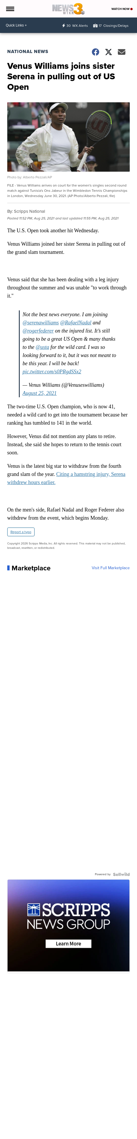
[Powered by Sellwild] (121, 874)
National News (27, 51)
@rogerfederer (38, 331)
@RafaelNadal (75, 323)
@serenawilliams (41, 323)
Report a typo (20, 532)
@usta (42, 347)
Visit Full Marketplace (111, 568)
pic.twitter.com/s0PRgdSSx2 (52, 372)
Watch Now (122, 9)
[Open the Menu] (9, 8)
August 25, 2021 (40, 393)
